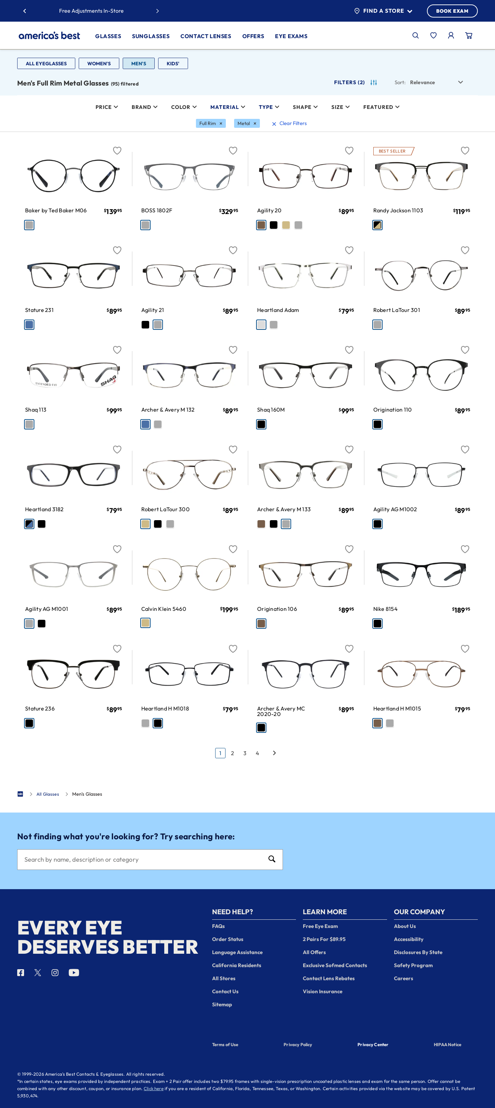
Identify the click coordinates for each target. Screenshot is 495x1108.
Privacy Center (373, 1045)
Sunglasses (150, 36)
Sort (400, 82)
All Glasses (47, 794)
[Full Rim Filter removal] (211, 123)
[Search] (143, 859)
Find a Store (383, 11)
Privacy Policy (298, 1044)
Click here (154, 1088)
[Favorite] (117, 147)
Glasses (108, 36)
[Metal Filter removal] (247, 123)
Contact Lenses (205, 36)
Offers (253, 36)
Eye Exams (291, 36)
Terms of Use (225, 1044)
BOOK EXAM (452, 11)
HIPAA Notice (447, 1044)
